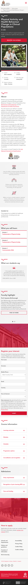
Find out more (14, 312)
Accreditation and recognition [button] (11, 457)
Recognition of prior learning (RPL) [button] (13, 484)
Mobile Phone (4, 372)
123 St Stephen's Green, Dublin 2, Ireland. (11, 561)
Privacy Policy (4, 409)
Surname (3, 365)
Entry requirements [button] (8, 477)
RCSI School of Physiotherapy (9, 104)
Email (2, 381)
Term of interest (5, 393)
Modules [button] (5, 437)
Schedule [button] (5, 444)
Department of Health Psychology (10, 106)
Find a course (15, 8)
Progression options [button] (9, 451)
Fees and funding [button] (8, 491)
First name (4, 359)
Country (3, 387)
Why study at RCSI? (5, 8)
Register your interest (14, 40)
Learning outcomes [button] (8, 430)
